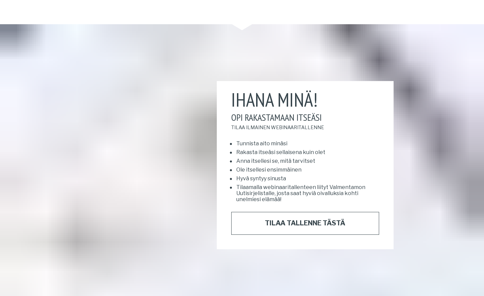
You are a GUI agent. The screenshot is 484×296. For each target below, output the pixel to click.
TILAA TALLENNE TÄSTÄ (305, 218)
